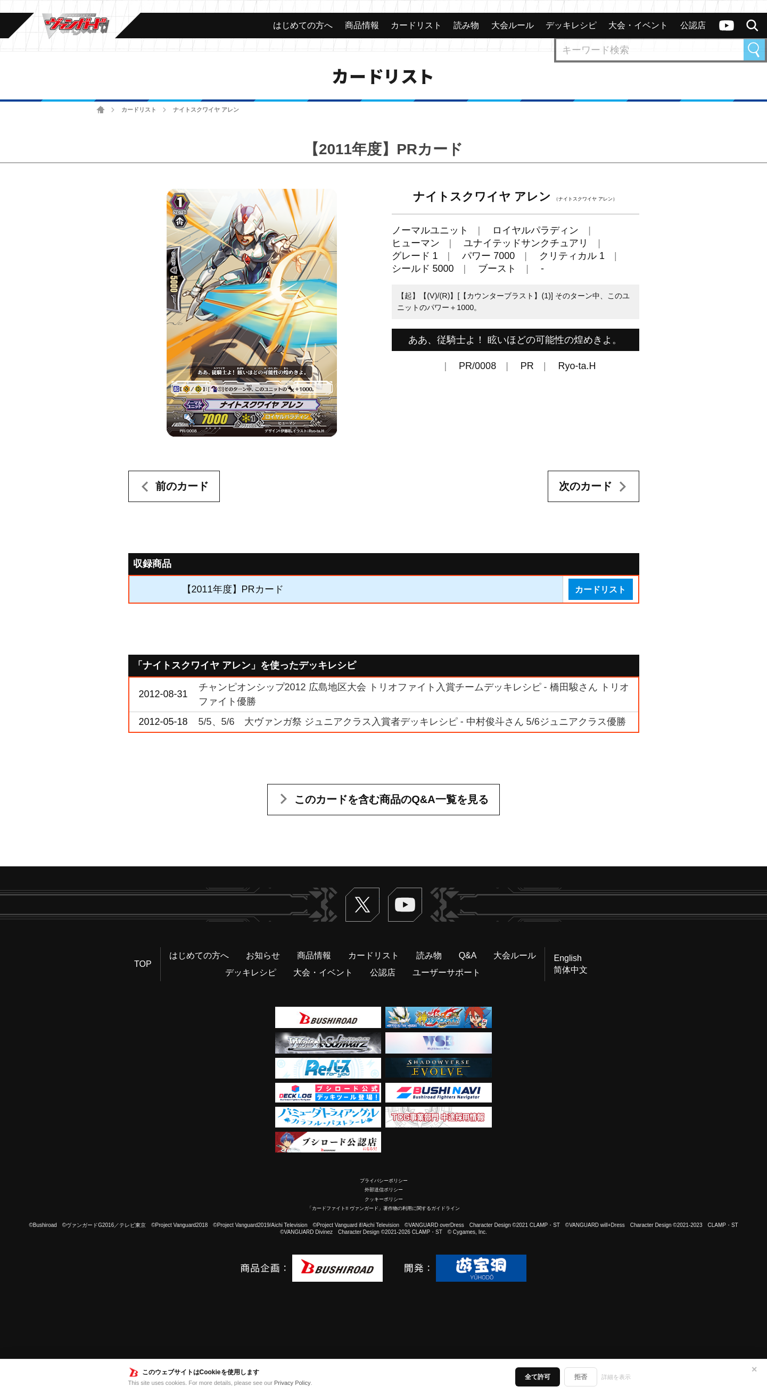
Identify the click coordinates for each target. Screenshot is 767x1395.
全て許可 (537, 1377)
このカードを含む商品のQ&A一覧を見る (391, 799)
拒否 (580, 1377)
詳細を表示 (616, 1377)
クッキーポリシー (384, 1199)
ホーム (100, 109)
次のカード (585, 486)
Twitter (362, 905)
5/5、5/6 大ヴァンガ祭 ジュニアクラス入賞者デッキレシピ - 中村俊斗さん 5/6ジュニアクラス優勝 (412, 721)
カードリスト (138, 109)
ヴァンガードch (726, 25)
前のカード (182, 486)
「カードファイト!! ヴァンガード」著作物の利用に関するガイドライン (383, 1208)
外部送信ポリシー (384, 1189)
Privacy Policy (292, 1383)
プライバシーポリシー (384, 1180)
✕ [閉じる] (754, 1369)
